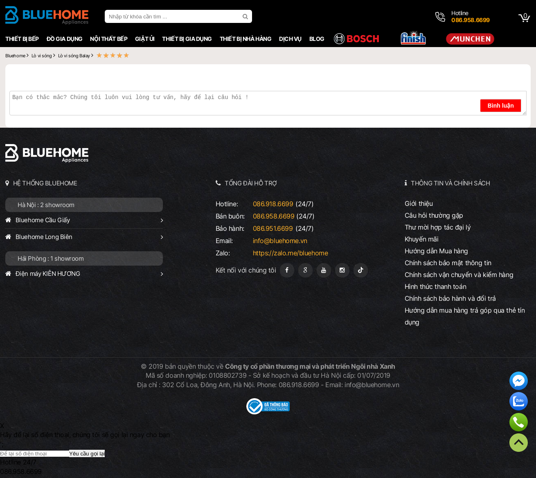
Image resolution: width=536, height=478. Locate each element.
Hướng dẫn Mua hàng (436, 251)
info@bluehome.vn (280, 241)
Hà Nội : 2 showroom (46, 205)
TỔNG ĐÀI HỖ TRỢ (251, 183)
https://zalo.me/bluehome (290, 253)
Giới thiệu (419, 203)
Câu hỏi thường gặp (434, 215)
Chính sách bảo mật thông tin (448, 263)
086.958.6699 (274, 216)
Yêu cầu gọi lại (87, 454)
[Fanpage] (287, 270)
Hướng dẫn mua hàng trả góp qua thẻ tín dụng (465, 316)
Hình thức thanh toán (435, 286)
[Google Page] (305, 270)
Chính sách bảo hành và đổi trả (450, 298)
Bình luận (501, 105)
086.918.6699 (273, 204)
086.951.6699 (273, 228)
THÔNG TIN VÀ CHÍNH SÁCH (450, 183)
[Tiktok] (361, 270)
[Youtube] (324, 270)
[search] (246, 16)
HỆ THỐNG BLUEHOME (45, 183)
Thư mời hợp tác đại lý (438, 227)
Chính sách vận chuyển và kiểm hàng (459, 275)
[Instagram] (342, 270)
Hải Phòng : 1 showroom (51, 258)
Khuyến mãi (422, 239)
